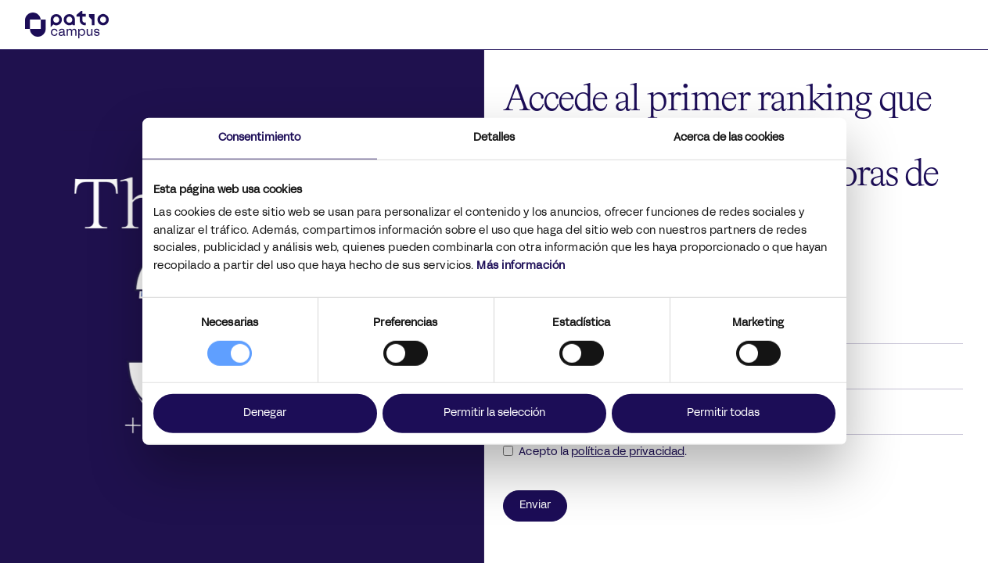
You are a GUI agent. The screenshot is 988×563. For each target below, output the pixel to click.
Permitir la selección (494, 413)
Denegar (264, 413)
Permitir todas (723, 413)
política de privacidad (627, 452)
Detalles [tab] (494, 138)
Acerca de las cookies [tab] (729, 138)
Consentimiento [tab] (259, 138)
